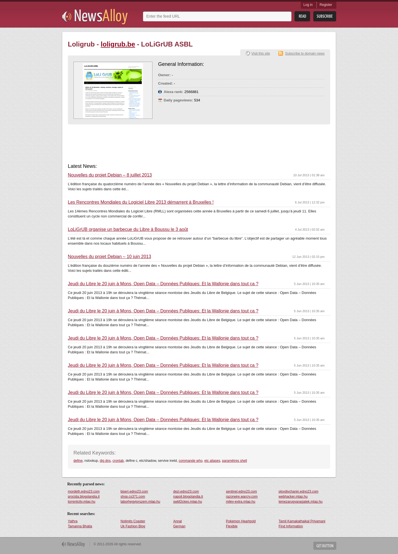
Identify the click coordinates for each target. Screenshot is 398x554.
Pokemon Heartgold (241, 521)
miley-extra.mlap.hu (240, 502)
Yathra (72, 521)
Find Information (291, 526)
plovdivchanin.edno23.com (298, 491)
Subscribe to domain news (305, 53)
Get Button (324, 546)
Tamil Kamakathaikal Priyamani (302, 521)
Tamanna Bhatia (80, 526)
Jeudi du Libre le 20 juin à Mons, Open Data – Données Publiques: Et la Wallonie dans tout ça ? (163, 284)
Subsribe (324, 16)
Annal (177, 521)
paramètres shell (234, 461)
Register (326, 5)
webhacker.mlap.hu (293, 497)
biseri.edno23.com (134, 491)
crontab (118, 461)
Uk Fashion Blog (133, 526)
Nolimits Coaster (133, 521)
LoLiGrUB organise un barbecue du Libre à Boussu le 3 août (128, 229)
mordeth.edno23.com (84, 491)
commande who (191, 461)
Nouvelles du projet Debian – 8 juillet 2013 (110, 175)
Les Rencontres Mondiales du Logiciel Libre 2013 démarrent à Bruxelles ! (141, 202)
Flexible (231, 526)
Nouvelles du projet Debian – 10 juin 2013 (109, 256)
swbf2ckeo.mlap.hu (187, 502)
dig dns (105, 461)
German (179, 526)
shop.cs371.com (133, 497)
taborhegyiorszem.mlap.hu (140, 502)
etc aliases (212, 461)
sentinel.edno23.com (241, 491)
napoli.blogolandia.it (188, 497)
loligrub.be (118, 44)
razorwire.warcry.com (242, 497)
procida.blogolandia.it (84, 497)
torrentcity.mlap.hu (81, 502)
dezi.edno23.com (186, 491)
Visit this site (260, 53)
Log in (308, 5)
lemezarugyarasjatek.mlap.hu (301, 502)
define (78, 461)
